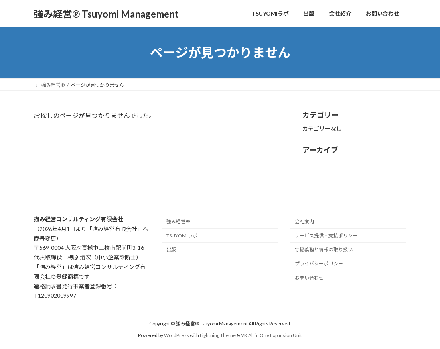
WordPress (176, 335)
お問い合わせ (309, 277)
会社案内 (304, 221)
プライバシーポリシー (319, 263)
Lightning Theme (218, 335)
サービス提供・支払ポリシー (326, 236)
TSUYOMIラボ (181, 236)
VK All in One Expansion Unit (271, 335)
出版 (171, 250)
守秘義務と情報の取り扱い (324, 250)
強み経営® (178, 221)
